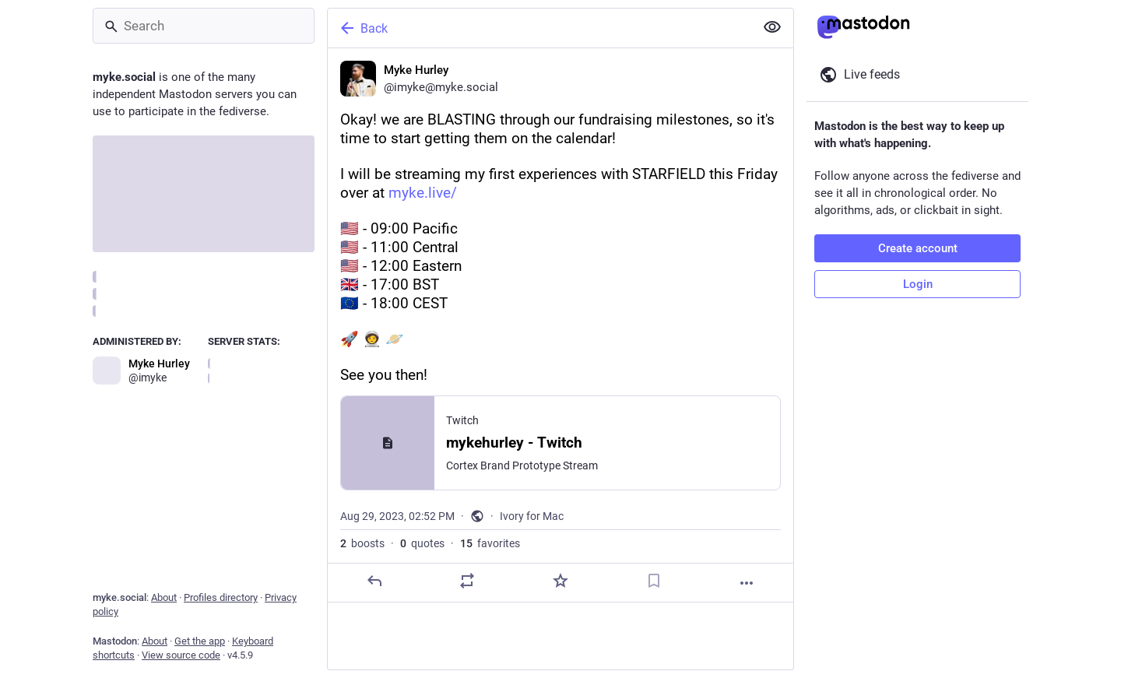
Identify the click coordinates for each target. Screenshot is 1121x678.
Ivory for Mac (532, 516)
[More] (746, 583)
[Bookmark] (654, 580)
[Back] (539, 28)
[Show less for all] (772, 27)
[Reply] (374, 580)
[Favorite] (560, 580)
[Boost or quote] (467, 580)
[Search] (204, 26)
